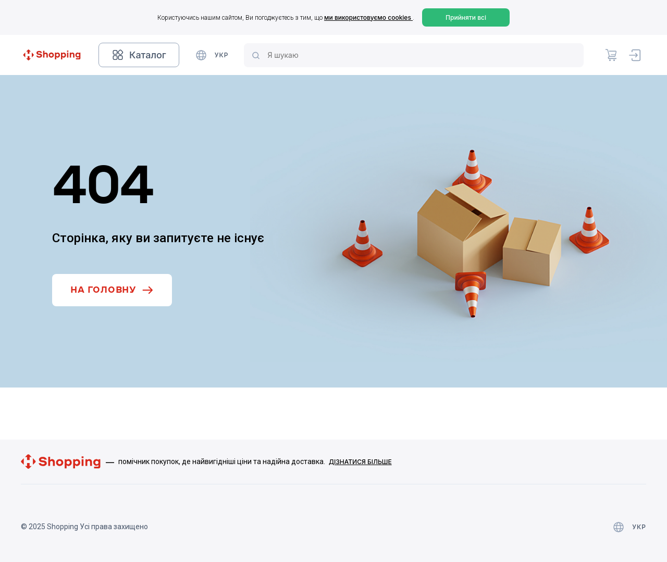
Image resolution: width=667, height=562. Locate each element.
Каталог (139, 54)
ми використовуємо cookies (368, 17)
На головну (112, 290)
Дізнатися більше (360, 462)
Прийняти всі (466, 17)
